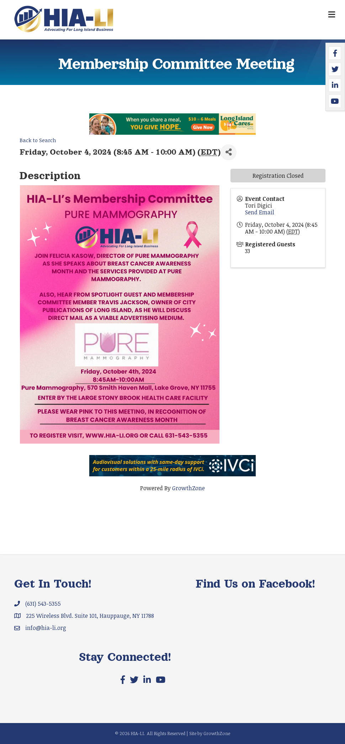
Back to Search (38, 140)
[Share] (229, 152)
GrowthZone (188, 488)
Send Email (259, 212)
